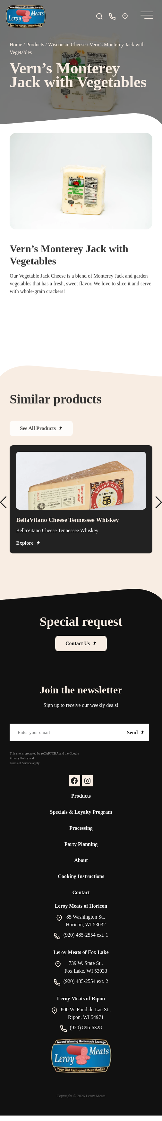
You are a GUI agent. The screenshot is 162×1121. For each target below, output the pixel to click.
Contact (81, 892)
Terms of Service (20, 763)
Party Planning (81, 844)
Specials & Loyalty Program (81, 812)
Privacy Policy (19, 758)
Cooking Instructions (81, 876)
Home (16, 44)
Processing (81, 828)
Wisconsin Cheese (67, 44)
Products (35, 44)
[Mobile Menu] (146, 16)
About (81, 860)
